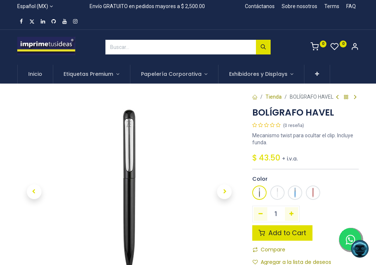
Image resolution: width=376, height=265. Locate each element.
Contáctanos (260, 6)
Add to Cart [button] (282, 233)
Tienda (273, 97)
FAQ (351, 6)
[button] (317, 74)
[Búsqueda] (263, 47)
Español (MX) (32, 6)
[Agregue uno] (292, 213)
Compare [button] (269, 249)
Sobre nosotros (299, 6)
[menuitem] (35, 74)
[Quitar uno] (260, 213)
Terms (331, 6)
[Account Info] (355, 47)
